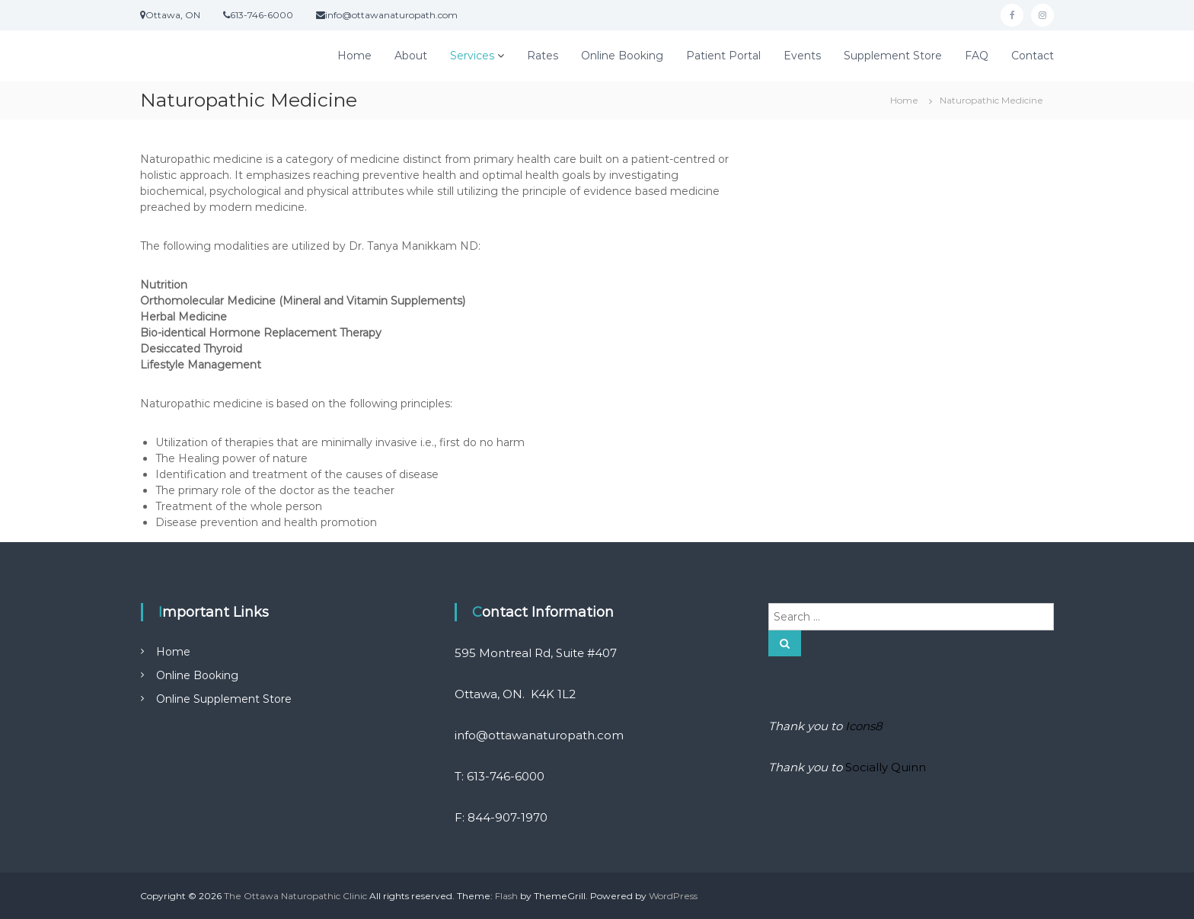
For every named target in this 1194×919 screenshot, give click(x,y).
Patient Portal (723, 55)
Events (802, 55)
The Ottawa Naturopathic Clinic (295, 895)
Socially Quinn (885, 767)
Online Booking (622, 55)
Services (472, 55)
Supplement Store (893, 55)
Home (354, 55)
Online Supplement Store (224, 699)
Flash (506, 895)
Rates (542, 55)
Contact (1032, 55)
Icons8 (864, 726)
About (410, 55)
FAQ (976, 55)
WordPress (673, 895)
